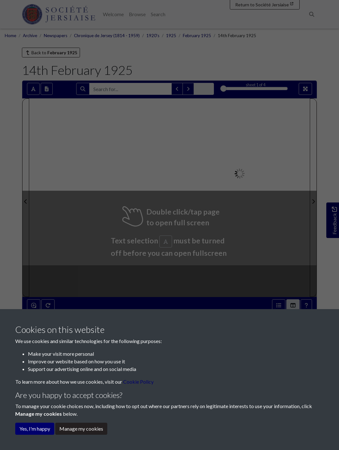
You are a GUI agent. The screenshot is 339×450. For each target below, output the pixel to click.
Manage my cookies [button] (81, 429)
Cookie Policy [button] (138, 382)
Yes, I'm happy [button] (34, 429)
